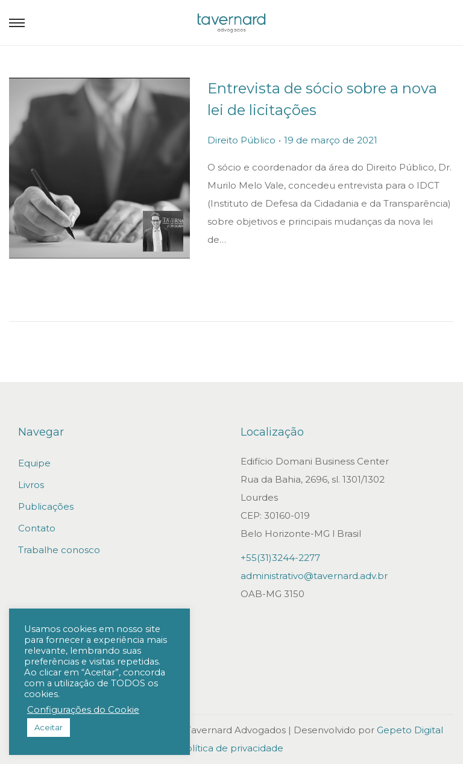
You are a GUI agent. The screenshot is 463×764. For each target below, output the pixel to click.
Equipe (34, 463)
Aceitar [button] (48, 727)
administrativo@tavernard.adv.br (314, 575)
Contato (36, 528)
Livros (31, 484)
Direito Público (242, 140)
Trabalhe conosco (59, 550)
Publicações (46, 506)
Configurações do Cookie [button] (83, 709)
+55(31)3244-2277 (280, 557)
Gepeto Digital (410, 730)
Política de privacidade (231, 748)
